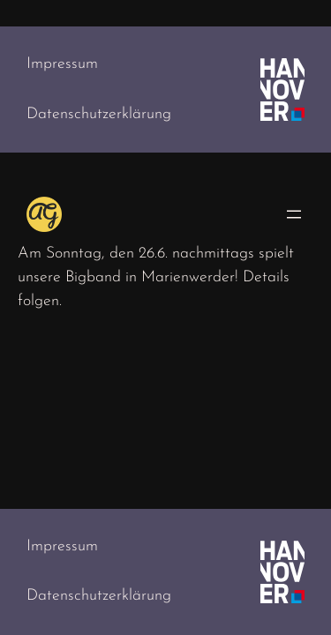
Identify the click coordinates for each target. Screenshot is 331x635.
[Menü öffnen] (294, 214)
